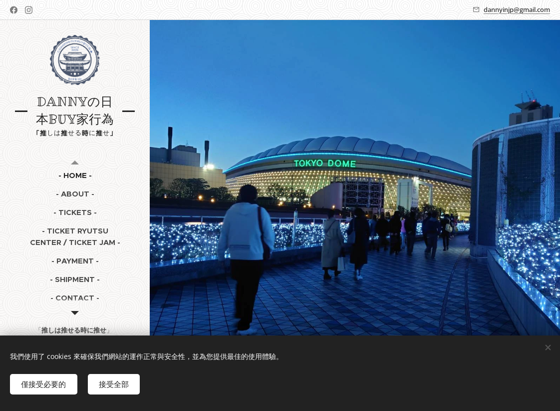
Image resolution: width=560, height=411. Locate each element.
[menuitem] (75, 175)
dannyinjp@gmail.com (517, 9)
